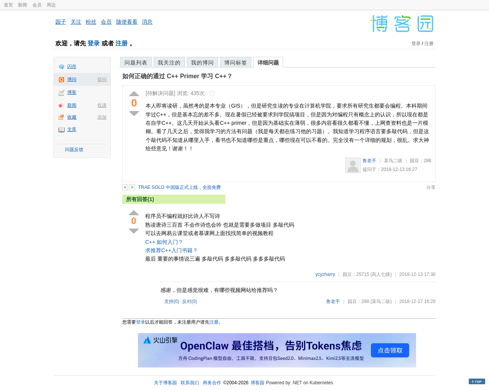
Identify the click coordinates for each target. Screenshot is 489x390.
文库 (71, 129)
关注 (76, 22)
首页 (8, 5)
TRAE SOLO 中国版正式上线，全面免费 (179, 187)
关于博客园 (165, 382)
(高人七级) (381, 274)
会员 (37, 5)
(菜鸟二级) (381, 301)
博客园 (257, 382)
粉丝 (91, 22)
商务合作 (212, 382)
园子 (60, 22)
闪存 (71, 66)
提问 (102, 79)
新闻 (22, 5)
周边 (51, 5)
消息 (147, 22)
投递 (102, 105)
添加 (102, 117)
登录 (93, 43)
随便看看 (127, 22)
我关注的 (169, 63)
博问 (71, 79)
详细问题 (268, 63)
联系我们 (190, 382)
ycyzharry (325, 274)
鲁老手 (369, 160)
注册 (121, 43)
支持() (171, 301)
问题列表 (136, 63)
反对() (189, 301)
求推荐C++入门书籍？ (171, 250)
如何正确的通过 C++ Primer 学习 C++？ (177, 76)
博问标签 (235, 63)
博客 (71, 92)
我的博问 (202, 63)
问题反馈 (74, 149)
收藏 (71, 117)
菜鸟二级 (393, 160)
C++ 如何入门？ (164, 242)
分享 (431, 187)
